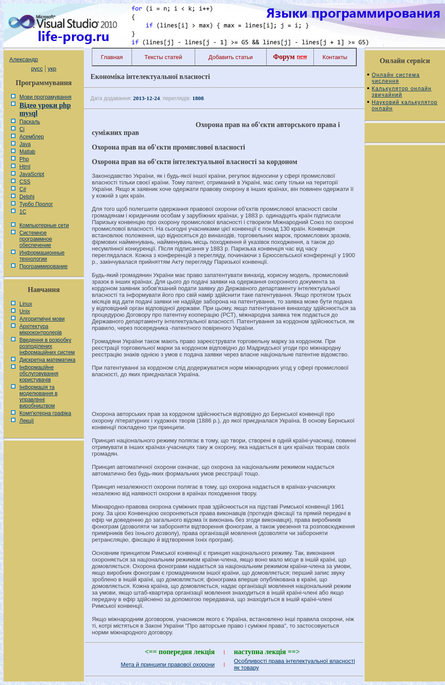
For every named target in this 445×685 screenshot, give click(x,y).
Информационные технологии (41, 256)
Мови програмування (45, 97)
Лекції (26, 421)
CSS (24, 182)
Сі (21, 129)
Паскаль (29, 122)
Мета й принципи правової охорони (168, 664)
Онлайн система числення (396, 78)
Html (24, 167)
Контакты (335, 57)
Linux (25, 304)
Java (24, 144)
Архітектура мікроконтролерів (40, 329)
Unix (24, 311)
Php (24, 159)
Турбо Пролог (36, 204)
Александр (23, 59)
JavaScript (31, 174)
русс (36, 68)
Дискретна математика (47, 360)
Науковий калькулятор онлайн (404, 105)
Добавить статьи (230, 57)
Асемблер (31, 137)
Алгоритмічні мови (41, 319)
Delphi (26, 197)
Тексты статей (163, 57)
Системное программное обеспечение (35, 239)
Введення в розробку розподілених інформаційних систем (47, 346)
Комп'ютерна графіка (45, 413)
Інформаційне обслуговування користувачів (38, 373)
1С (22, 212)
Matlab (27, 152)
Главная (112, 57)
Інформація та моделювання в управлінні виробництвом (38, 396)
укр (52, 68)
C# (22, 189)
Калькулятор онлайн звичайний (402, 92)
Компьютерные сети (44, 225)
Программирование (43, 266)
